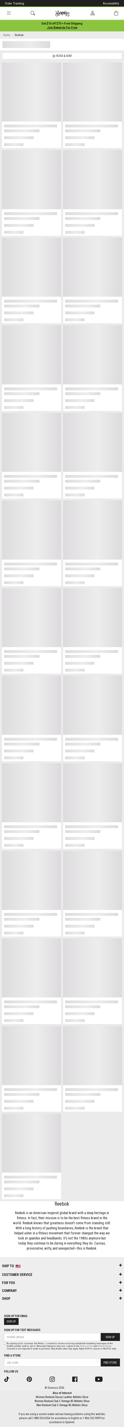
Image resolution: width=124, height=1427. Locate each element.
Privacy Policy (104, 1346)
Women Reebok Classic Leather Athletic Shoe (62, 1397)
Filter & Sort (62, 56)
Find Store (110, 1362)
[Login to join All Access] (62, 23)
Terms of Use (86, 1346)
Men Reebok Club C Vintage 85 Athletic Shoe (62, 1405)
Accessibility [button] (111, 3)
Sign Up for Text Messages (22, 1330)
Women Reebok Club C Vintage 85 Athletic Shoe (62, 1401)
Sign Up (11, 1321)
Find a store (12, 1355)
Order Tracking (14, 3)
